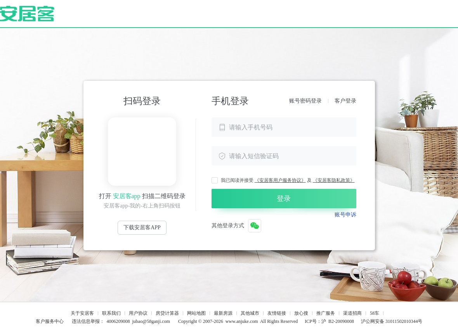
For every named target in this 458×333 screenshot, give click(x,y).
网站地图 (196, 313)
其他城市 (250, 313)
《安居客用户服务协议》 (280, 180)
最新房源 (223, 313)
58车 (374, 313)
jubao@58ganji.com (151, 321)
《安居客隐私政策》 (334, 180)
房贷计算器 (167, 313)
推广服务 (325, 313)
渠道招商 (352, 313)
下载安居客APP (142, 227)
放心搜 (301, 313)
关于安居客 (82, 313)
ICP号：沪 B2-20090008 (329, 321)
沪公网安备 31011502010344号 (392, 321)
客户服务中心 (50, 321)
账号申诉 (345, 215)
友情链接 (276, 313)
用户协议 (138, 313)
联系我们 (111, 313)
